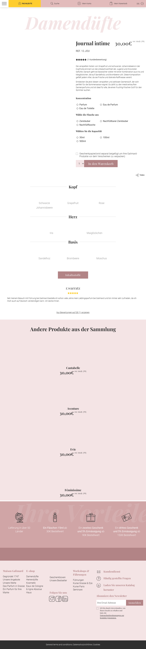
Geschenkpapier (108, 155)
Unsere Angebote (11, 579)
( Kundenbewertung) (97, 59)
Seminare (77, 589)
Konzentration (83, 98)
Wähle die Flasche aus (87, 114)
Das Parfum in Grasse (14, 586)
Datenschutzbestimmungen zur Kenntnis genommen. (112, 616)
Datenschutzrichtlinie (82, 644)
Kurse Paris (78, 586)
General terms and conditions (59, 644)
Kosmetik (31, 583)
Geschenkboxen (58, 577)
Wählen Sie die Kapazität (89, 131)
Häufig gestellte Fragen (117, 578)
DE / (140, 3)
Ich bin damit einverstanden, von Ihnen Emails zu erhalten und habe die (112, 613)
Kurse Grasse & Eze (82, 583)
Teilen (140, 175)
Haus (29, 592)
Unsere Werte (9, 583)
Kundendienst (112, 571)
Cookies (96, 644)
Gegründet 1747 (11, 576)
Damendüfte (32, 576)
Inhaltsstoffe (73, 275)
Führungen (78, 580)
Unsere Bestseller (58, 580)
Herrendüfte (32, 579)
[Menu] (4, 3)
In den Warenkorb (101, 164)
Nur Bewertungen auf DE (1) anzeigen (73, 312)
